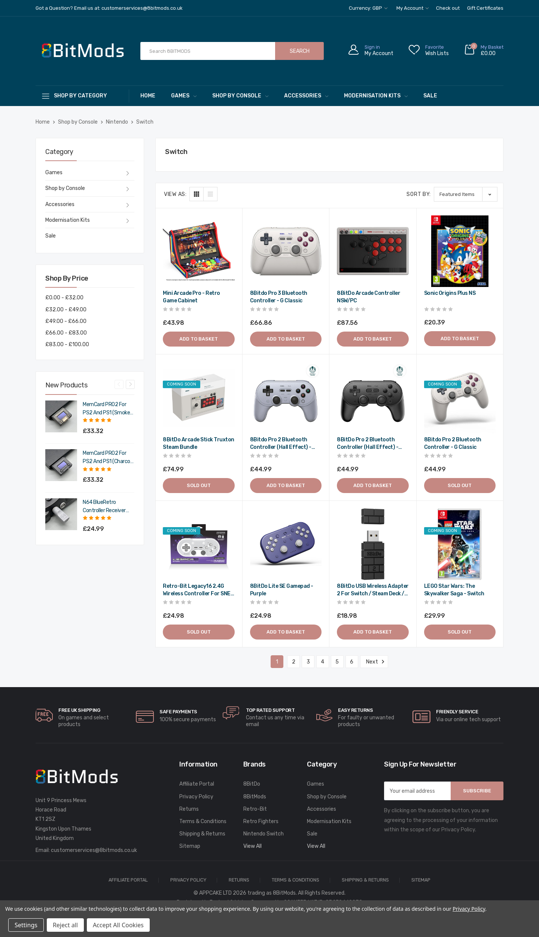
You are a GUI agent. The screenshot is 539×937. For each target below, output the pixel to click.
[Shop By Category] (82, 96)
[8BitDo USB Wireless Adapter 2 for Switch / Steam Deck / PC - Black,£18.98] (373, 544)
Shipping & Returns (202, 834)
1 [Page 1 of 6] (277, 662)
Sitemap (189, 846)
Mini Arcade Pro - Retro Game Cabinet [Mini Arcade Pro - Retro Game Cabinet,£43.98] (191, 297)
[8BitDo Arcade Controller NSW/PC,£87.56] (373, 251)
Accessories (306, 95)
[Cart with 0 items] (483, 51)
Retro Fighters (260, 821)
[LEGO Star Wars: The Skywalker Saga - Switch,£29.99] (460, 544)
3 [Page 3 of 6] (308, 662)
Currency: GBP (368, 8)
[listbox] (465, 194)
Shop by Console (240, 95)
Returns (189, 809)
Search (300, 51)
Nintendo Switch (263, 834)
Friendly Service (457, 711)
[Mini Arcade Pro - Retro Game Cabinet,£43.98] (199, 251)
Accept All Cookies (118, 925)
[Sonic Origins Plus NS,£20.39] (460, 251)
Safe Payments (178, 711)
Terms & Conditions (202, 821)
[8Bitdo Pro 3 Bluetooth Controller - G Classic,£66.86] (286, 251)
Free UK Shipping (79, 710)
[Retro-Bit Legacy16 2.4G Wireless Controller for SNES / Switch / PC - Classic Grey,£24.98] (199, 544)
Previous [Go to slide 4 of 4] (119, 384)
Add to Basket (198, 339)
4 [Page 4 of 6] (322, 662)
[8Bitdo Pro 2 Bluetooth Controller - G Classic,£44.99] (460, 398)
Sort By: (418, 194)
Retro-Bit (255, 809)
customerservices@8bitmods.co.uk (94, 850)
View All (252, 846)
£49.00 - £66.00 (65, 321)
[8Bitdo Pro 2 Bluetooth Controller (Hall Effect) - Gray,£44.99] (286, 398)
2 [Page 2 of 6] (293, 662)
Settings (26, 925)
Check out (448, 8)
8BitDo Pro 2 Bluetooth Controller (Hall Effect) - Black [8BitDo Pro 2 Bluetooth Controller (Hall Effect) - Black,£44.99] (367, 443)
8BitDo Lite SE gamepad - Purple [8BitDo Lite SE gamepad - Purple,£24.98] (281, 590)
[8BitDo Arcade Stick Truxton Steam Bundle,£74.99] (199, 398)
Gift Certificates (485, 8)
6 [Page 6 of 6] (351, 662)
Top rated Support (270, 710)
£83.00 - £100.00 (67, 344)
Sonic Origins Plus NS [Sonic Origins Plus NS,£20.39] (450, 293)
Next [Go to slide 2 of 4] (130, 384)
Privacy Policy (196, 797)
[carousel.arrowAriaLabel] (44, 715)
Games (184, 95)
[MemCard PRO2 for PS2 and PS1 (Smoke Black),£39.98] (61, 416)
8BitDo (251, 784)
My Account (412, 8)
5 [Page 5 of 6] (337, 662)
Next (374, 661)
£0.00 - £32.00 (64, 297)
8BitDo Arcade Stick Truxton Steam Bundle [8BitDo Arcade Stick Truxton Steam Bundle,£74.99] (198, 443)
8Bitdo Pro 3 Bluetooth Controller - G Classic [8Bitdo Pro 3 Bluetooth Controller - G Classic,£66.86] (278, 297)
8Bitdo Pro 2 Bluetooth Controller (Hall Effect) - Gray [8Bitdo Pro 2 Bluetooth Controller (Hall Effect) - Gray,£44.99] (280, 443)
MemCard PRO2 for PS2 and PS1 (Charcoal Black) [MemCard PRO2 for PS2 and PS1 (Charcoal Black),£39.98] (108, 458)
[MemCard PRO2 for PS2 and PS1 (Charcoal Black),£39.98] (61, 465)
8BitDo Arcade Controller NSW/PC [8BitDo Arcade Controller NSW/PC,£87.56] (368, 297)
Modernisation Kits (376, 95)
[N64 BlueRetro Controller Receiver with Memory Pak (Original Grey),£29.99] (61, 514)
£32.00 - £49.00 (65, 309)
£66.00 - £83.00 (66, 333)
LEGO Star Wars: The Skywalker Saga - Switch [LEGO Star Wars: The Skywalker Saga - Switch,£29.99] (454, 590)
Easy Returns (355, 710)
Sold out (199, 485)
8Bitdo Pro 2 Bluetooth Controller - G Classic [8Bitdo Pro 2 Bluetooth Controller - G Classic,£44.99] (452, 443)
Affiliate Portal (196, 784)
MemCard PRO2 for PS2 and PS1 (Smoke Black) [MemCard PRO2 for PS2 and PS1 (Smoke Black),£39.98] (106, 409)
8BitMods (254, 797)
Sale (430, 96)
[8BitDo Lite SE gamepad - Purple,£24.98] (286, 544)
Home (147, 96)
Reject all (65, 925)
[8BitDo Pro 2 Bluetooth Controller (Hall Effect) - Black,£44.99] (373, 398)
